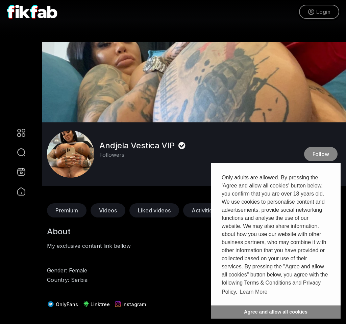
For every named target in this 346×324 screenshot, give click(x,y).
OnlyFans (62, 304)
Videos (108, 210)
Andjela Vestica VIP (143, 145)
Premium (66, 210)
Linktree (96, 304)
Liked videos (154, 210)
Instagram (130, 304)
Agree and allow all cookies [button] (275, 312)
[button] (17, 152)
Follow (321, 154)
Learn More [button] (254, 292)
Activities (203, 210)
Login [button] (319, 11)
